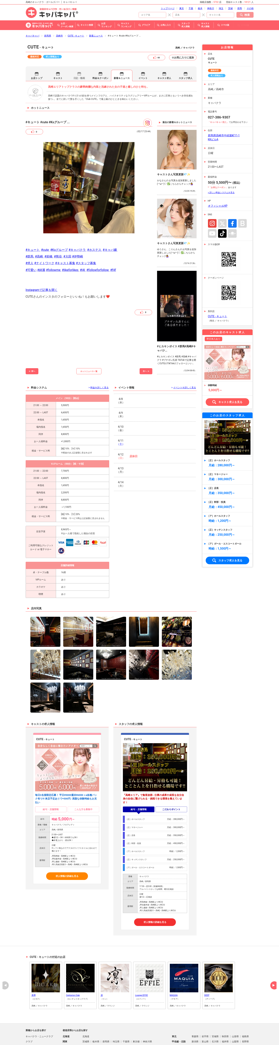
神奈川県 (147, 1021)
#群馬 (30, 236)
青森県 (195, 1016)
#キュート (33, 229)
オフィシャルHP (218, 185)
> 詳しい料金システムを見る (221, 172)
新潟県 (195, 1021)
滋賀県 (195, 1026)
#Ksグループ (59, 229)
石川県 (215, 1021)
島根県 (95, 1031)
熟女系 (29, 1036)
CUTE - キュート (76, 15)
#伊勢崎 (77, 236)
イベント (143, 57)
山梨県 (235, 1021)
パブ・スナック (34, 1031)
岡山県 (106, 1031)
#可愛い (31, 249)
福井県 (225, 1021)
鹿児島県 (147, 1036)
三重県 (116, 1026)
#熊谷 (58, 236)
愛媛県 (215, 1031)
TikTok (222, 213)
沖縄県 (158, 1036)
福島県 (245, 1016)
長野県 (245, 1021)
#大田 (67, 236)
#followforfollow (97, 249)
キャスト (57, 57)
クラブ (29, 1021)
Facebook (232, 203)
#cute (45, 229)
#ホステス (94, 229)
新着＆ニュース (122, 57)
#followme (53, 249)
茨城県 (85, 1021)
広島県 (116, 1031)
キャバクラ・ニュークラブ (39, 1016)
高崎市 (59, 15)
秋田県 (225, 1016)
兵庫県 (225, 1026)
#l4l (83, 249)
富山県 (205, 1021)
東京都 (136, 1021)
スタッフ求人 (185, 57)
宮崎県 (136, 1036)
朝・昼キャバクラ (35, 1026)
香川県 (205, 1031)
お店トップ (36, 57)
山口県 (126, 1031)
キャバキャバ (32, 15)
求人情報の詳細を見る (67, 855)
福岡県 (85, 1036)
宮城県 (215, 1016)
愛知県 (106, 1026)
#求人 (30, 242)
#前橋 (48, 236)
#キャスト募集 (65, 242)
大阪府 (215, 1026)
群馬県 (47, 15)
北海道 (85, 1016)
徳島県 (195, 1031)
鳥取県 (85, 1031)
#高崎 (39, 236)
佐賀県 (95, 1036)
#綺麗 (41, 249)
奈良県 (235, 1026)
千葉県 (126, 1021)
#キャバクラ (77, 229)
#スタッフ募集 (86, 242)
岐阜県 (85, 1026)
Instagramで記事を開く (42, 269)
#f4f (113, 249)
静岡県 (95, 1026)
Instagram (212, 203)
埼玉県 (116, 1021)
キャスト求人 (164, 57)
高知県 (225, 1031)
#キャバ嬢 (110, 229)
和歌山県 (246, 1026)
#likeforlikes (70, 249)
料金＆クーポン (100, 57)
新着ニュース (96, 15)
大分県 (126, 1036)
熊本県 (116, 1036)
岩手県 (205, 1016)
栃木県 (95, 1021)
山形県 (235, 1016)
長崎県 (106, 1036)
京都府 (205, 1026)
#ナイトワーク (44, 242)
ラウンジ (30, 1041)
